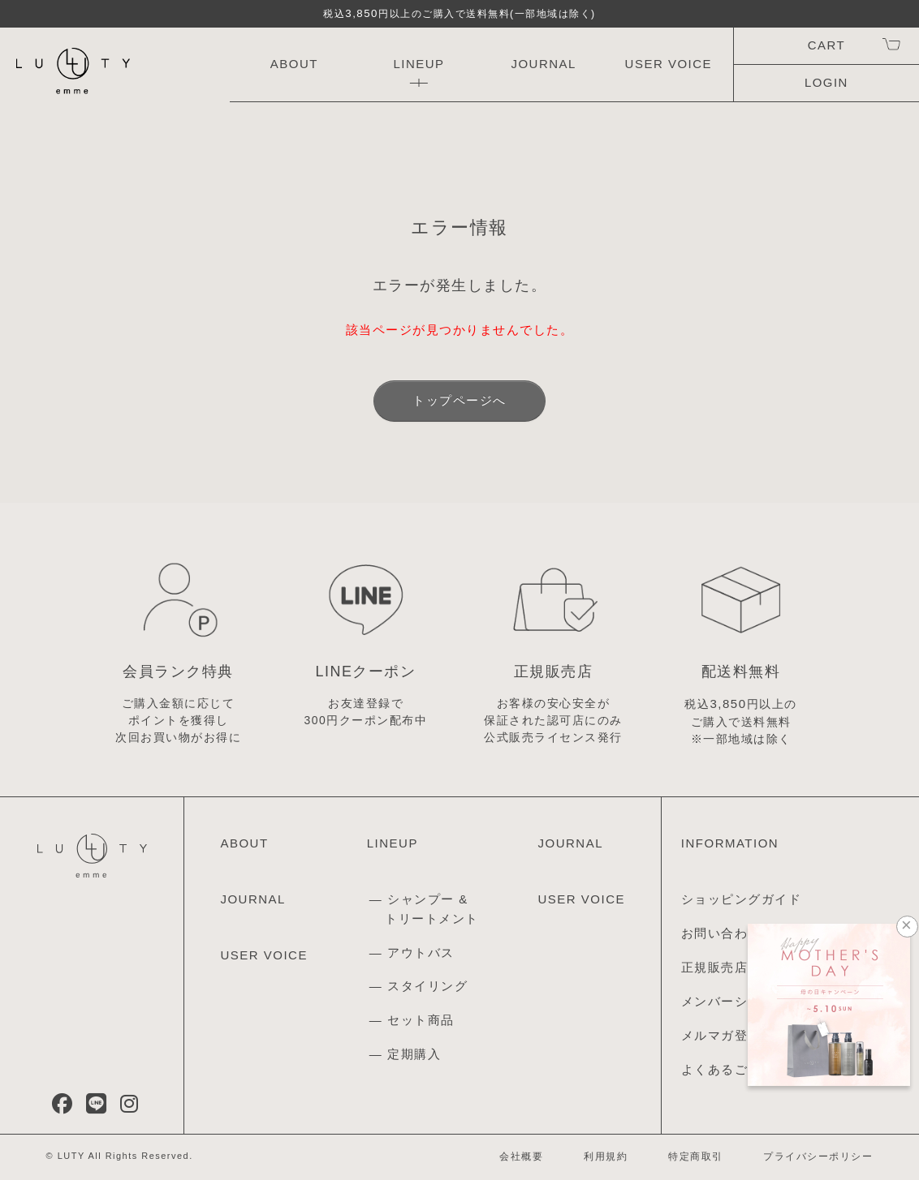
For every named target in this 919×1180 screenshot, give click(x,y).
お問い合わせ (721, 933)
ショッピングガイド (741, 899)
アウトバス (421, 952)
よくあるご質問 (728, 1069)
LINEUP (418, 64)
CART (826, 45)
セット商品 (421, 1020)
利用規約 (606, 1156)
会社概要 (521, 1156)
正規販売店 (715, 967)
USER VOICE (669, 64)
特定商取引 (695, 1156)
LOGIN (826, 82)
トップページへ (459, 400)
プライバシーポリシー (818, 1156)
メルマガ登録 (721, 1035)
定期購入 (414, 1054)
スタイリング (427, 986)
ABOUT (294, 64)
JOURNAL (543, 64)
